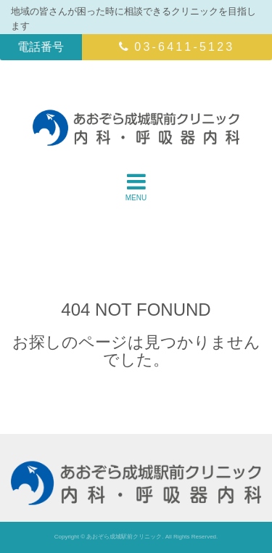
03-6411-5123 (176, 47)
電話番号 (40, 47)
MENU (136, 186)
